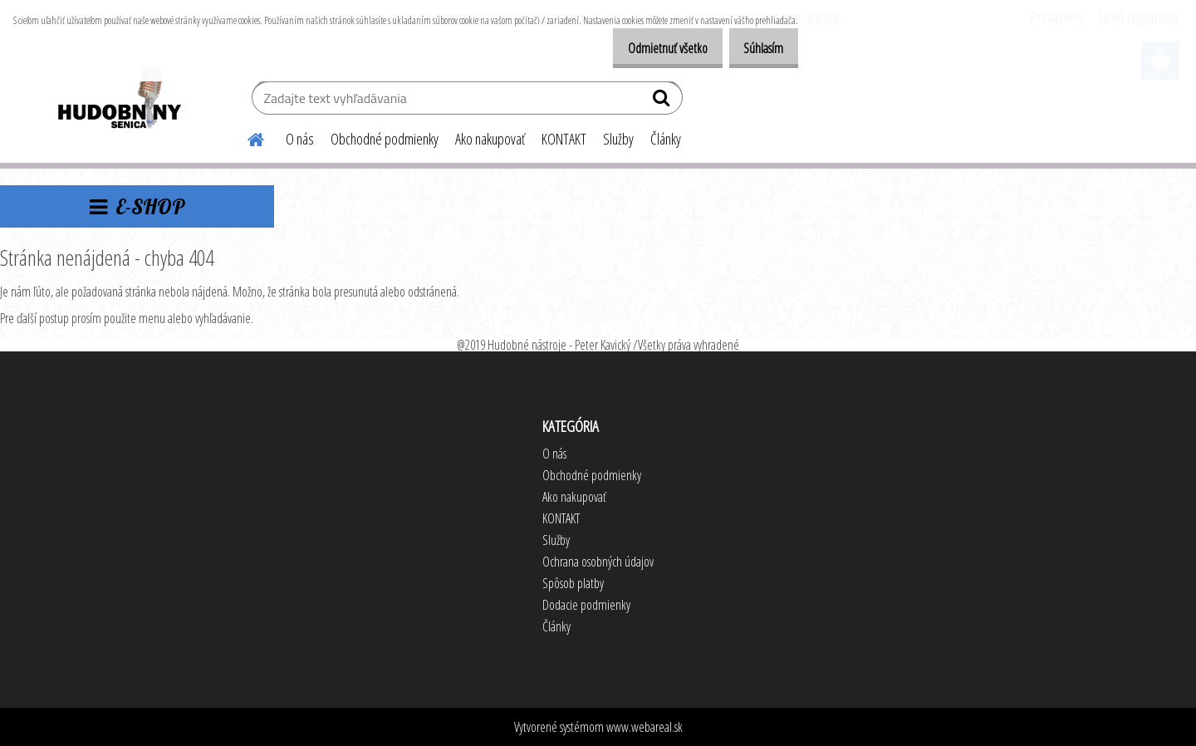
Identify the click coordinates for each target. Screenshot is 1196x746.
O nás (300, 139)
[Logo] (118, 99)
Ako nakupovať (490, 139)
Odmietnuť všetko (649, 48)
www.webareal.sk (644, 727)
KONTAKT (564, 139)
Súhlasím (757, 48)
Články (665, 139)
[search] (663, 101)
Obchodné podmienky (385, 139)
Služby (618, 139)
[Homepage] (246, 137)
